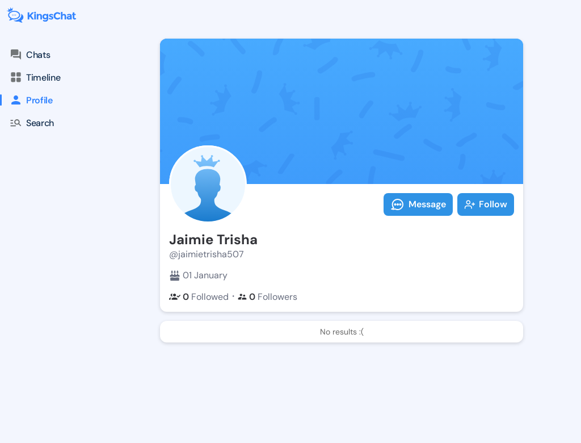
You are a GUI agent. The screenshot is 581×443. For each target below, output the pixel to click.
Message (418, 204)
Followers (267, 297)
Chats (29, 54)
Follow (485, 204)
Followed (199, 297)
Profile (26, 100)
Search (31, 122)
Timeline (34, 77)
